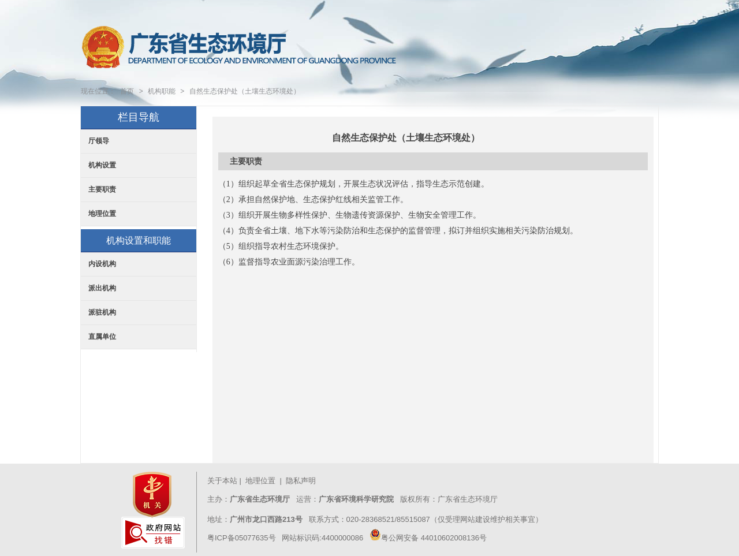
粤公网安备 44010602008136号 (428, 537)
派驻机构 (102, 312)
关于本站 (222, 480)
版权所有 (414, 499)
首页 (127, 91)
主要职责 (102, 189)
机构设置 (102, 165)
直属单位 (102, 337)
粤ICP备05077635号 (241, 537)
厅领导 (98, 141)
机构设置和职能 (138, 240)
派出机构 (102, 288)
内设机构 (102, 264)
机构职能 (162, 91)
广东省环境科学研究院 (356, 499)
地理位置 (102, 214)
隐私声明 (302, 480)
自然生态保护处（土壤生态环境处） (244, 91)
